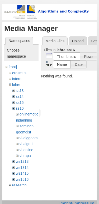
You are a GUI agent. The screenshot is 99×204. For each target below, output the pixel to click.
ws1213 (22, 161)
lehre (16, 84)
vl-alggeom (28, 138)
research (19, 185)
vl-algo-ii (26, 144)
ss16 (20, 108)
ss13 (20, 91)
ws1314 (22, 167)
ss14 (20, 96)
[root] (12, 67)
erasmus (19, 73)
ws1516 (22, 179)
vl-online (26, 150)
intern (16, 79)
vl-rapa (25, 156)
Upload (78, 41)
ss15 (20, 102)
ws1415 (22, 173)
